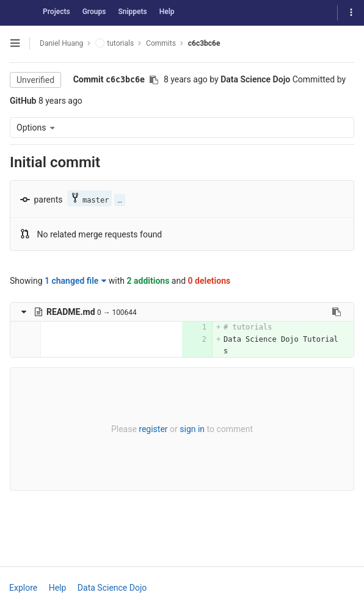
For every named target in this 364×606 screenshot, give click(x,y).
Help (167, 11)
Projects (56, 11)
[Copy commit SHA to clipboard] (154, 80)
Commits (161, 43)
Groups (94, 11)
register (153, 429)
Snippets (132, 11)
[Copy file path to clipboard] (336, 312)
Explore (23, 588)
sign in (192, 429)
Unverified (35, 80)
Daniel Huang (61, 43)
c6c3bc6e (204, 43)
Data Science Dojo (112, 588)
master (89, 198)
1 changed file (75, 281)
